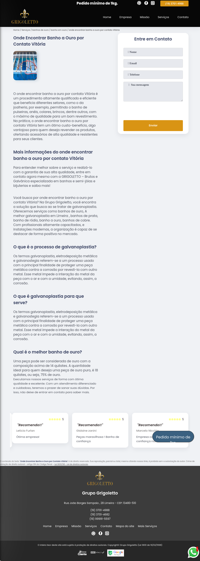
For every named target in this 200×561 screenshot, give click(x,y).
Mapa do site (125, 526)
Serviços (163, 17)
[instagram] (153, 3)
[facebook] (146, 3)
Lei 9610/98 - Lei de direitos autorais (71, 464)
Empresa (124, 17)
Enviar (153, 126)
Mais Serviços (147, 526)
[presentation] (153, 110)
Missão (143, 17)
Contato (183, 17)
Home (105, 17)
